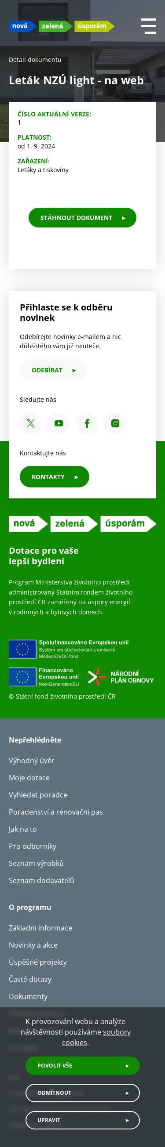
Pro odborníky (32, 846)
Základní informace (40, 928)
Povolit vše (54, 1065)
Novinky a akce (33, 945)
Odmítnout (54, 1093)
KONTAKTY (48, 477)
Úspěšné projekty (38, 962)
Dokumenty (28, 996)
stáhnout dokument (76, 217)
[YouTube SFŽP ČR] (59, 423)
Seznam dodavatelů (41, 880)
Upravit (48, 1120)
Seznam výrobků (36, 863)
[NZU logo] (61, 26)
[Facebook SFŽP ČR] (87, 423)
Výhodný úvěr (32, 760)
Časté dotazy (30, 979)
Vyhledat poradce (38, 795)
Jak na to (23, 829)
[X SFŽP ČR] (30, 423)
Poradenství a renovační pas (56, 812)
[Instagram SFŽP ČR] (115, 423)
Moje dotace (29, 778)
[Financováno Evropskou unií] (82, 665)
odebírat (47, 370)
